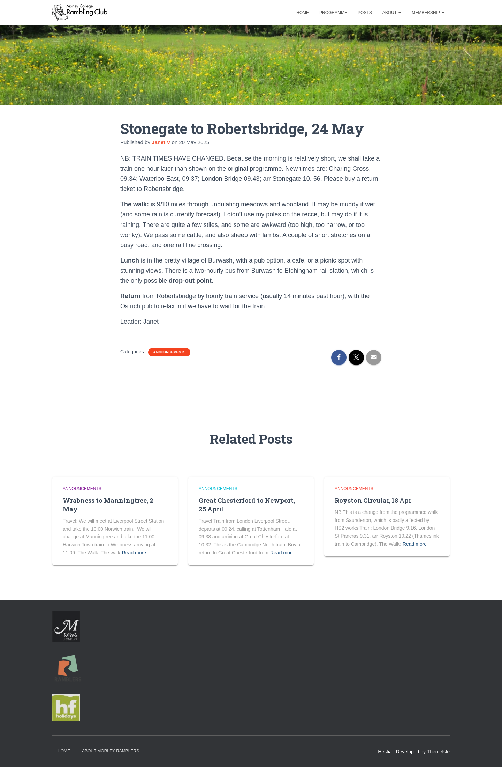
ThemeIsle (438, 751)
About (391, 12)
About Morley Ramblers (110, 750)
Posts (365, 12)
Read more (134, 552)
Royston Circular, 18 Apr (373, 500)
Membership (428, 12)
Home (302, 12)
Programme (333, 12)
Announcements (169, 352)
